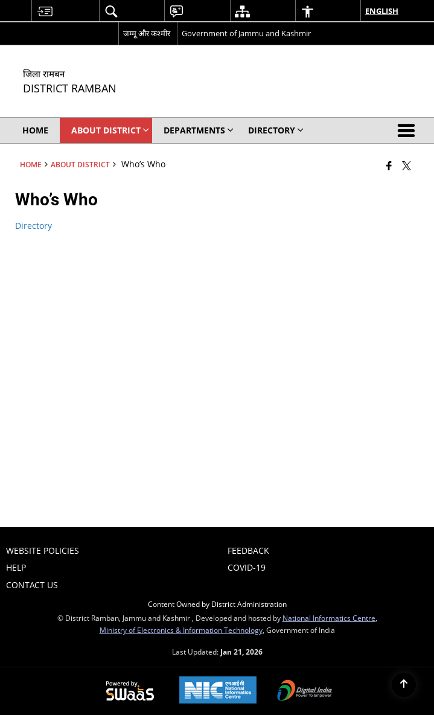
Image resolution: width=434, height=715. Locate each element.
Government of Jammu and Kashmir (246, 33)
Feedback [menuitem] (248, 550)
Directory (33, 225)
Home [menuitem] (35, 130)
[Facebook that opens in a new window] (389, 165)
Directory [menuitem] (276, 130)
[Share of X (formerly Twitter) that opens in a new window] (406, 165)
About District (80, 164)
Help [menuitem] (16, 567)
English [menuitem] (381, 10)
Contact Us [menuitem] (32, 585)
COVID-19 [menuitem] (247, 567)
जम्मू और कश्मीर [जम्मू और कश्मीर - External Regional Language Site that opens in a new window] (146, 33)
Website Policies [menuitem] (42, 550)
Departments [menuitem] (199, 130)
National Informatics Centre (328, 618)
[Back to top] (404, 685)
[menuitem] (44, 11)
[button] (408, 130)
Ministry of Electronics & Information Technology (181, 630)
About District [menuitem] (110, 130)
